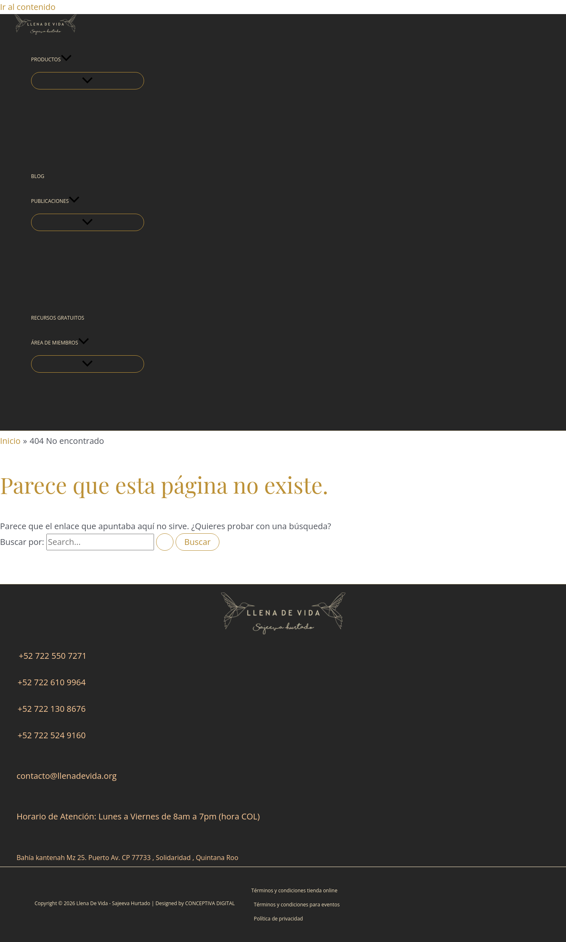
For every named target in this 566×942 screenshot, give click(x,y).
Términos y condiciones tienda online (294, 890)
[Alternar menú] (87, 80)
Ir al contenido (27, 6)
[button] (66, 59)
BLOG (37, 176)
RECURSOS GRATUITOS (57, 317)
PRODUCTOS (51, 59)
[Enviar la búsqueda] (164, 542)
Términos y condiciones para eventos (297, 904)
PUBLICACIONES (55, 201)
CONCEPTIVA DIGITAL (210, 903)
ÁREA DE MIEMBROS (60, 342)
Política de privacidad (278, 918)
